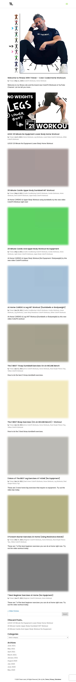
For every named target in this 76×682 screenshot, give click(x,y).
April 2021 (11, 652)
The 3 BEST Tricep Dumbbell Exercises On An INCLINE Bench (34, 365)
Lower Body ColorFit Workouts (52, 137)
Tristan (11, 81)
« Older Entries (13, 611)
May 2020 (11, 670)
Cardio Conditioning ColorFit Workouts (35, 193)
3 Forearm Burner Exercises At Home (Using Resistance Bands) (36, 537)
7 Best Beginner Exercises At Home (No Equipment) (30, 595)
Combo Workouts (53, 193)
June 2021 (11, 646)
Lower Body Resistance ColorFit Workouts (37, 312)
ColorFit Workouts (30, 81)
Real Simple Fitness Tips (57, 369)
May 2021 (11, 649)
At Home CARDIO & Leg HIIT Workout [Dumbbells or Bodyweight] (37, 307)
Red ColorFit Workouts (21, 195)
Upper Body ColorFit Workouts (38, 195)
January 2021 (13, 658)
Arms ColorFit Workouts (31, 369)
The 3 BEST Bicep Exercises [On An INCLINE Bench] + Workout (35, 422)
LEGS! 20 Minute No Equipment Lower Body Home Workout (33, 134)
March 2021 (12, 655)
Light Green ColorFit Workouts (23, 254)
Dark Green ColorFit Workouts (33, 481)
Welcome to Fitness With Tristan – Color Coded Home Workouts (37, 78)
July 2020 (11, 664)
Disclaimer (58, 679)
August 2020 (12, 661)
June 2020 (11, 667)
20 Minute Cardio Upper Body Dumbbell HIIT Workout (31, 190)
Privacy (52, 679)
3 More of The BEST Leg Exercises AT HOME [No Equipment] (34, 478)
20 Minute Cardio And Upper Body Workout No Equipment (33, 249)
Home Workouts (41, 81)
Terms (47, 679)
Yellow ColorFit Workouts (15, 371)
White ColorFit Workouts (58, 312)
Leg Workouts (38, 137)
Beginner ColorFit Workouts (32, 540)
